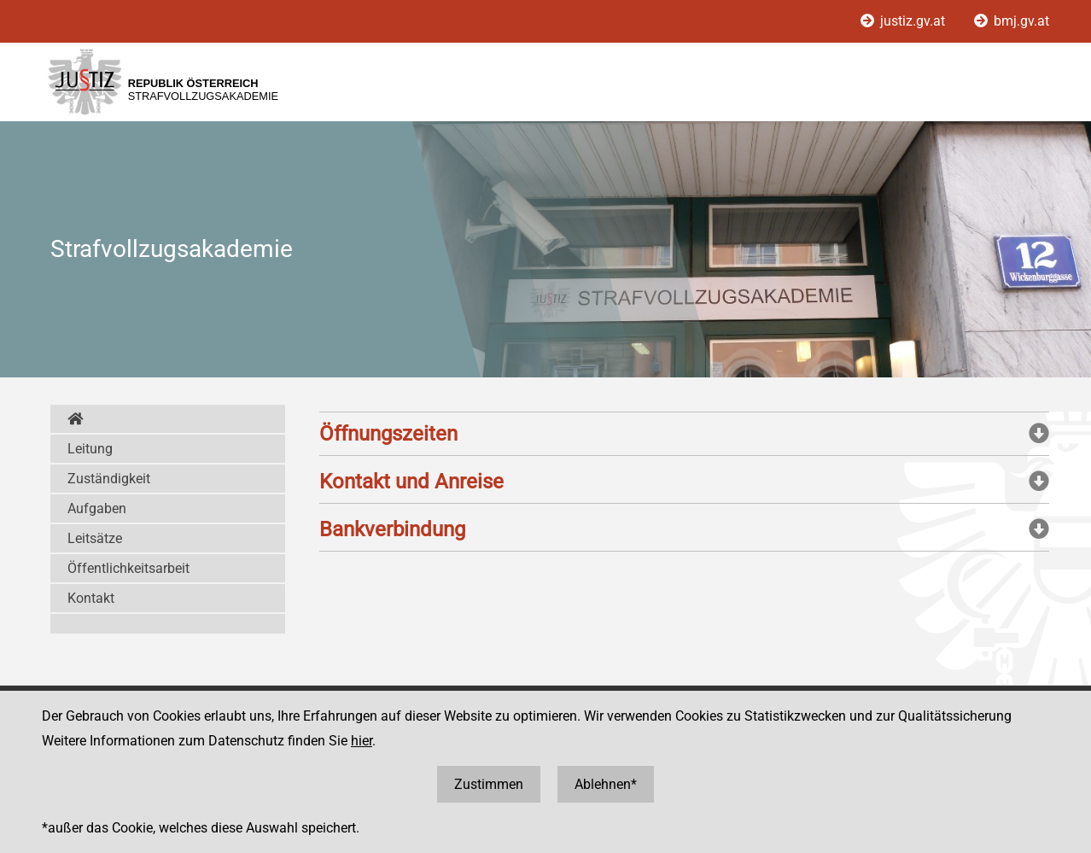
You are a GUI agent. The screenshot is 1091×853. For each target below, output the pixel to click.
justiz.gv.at (904, 21)
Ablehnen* (606, 784)
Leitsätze (94, 538)
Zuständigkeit (108, 478)
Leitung (90, 449)
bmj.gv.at (1011, 21)
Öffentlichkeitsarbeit (128, 568)
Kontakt (90, 598)
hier (361, 741)
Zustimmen (488, 784)
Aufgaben (96, 508)
